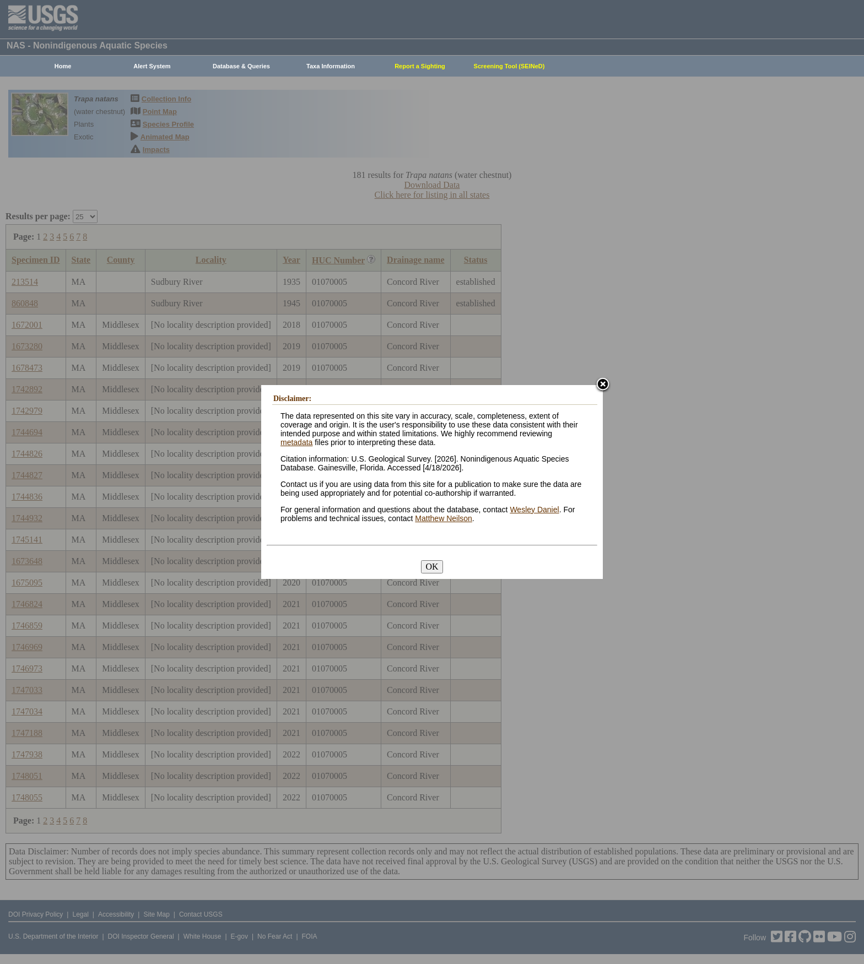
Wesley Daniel (534, 509)
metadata (296, 442)
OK (431, 566)
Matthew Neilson (443, 518)
